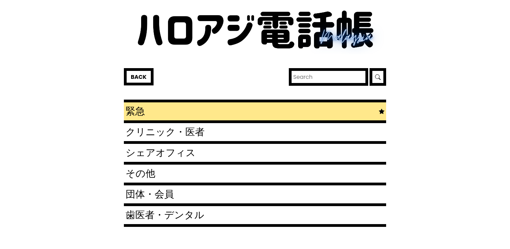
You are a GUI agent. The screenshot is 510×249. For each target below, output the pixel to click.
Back (139, 77)
